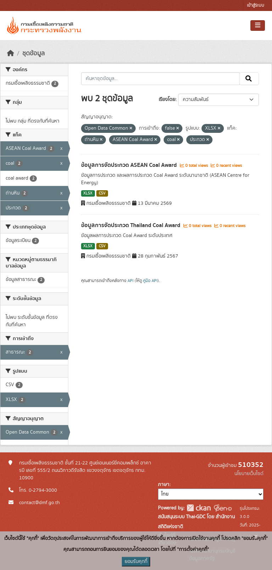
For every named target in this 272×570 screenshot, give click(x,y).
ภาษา (163, 484)
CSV (102, 193)
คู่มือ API (150, 280)
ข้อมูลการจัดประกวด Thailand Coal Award (131, 225)
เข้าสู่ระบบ (255, 5)
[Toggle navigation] (257, 25)
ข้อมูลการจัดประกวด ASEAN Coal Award (129, 165)
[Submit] (249, 78)
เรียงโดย (167, 99)
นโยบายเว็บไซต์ (249, 473)
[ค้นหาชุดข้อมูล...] (160, 78)
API (131, 280)
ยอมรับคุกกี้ (136, 561)
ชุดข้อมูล (33, 53)
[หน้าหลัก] (10, 53)
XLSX (87, 193)
